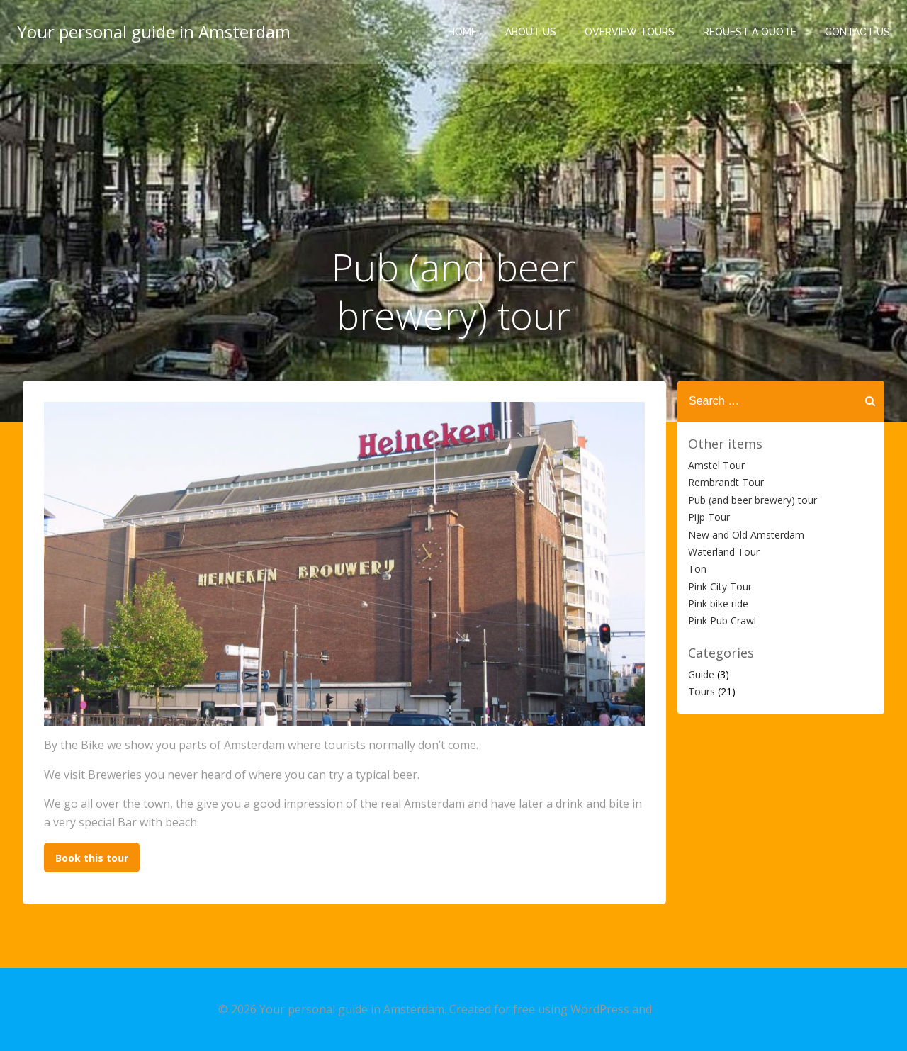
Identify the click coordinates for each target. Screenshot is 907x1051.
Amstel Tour (716, 465)
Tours (701, 691)
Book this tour (91, 858)
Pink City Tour (720, 586)
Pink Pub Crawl (722, 620)
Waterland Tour (724, 551)
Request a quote (749, 32)
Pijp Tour (709, 517)
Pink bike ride (718, 603)
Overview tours (630, 32)
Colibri (672, 1009)
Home (462, 32)
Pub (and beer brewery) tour (752, 500)
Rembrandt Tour (726, 482)
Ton (697, 568)
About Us (530, 32)
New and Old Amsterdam (746, 534)
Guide (701, 674)
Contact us (857, 32)
